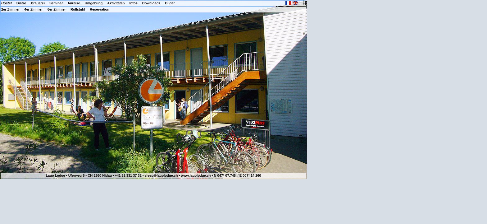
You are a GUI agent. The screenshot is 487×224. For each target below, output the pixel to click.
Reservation (99, 9)
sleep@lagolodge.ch (161, 175)
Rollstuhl (78, 9)
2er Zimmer (10, 9)
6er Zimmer (57, 9)
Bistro (21, 3)
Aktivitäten (116, 3)
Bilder (170, 3)
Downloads (151, 3)
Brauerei (38, 3)
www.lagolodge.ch (196, 175)
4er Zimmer (33, 9)
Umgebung (93, 3)
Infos (134, 3)
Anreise (73, 3)
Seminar (56, 3)
